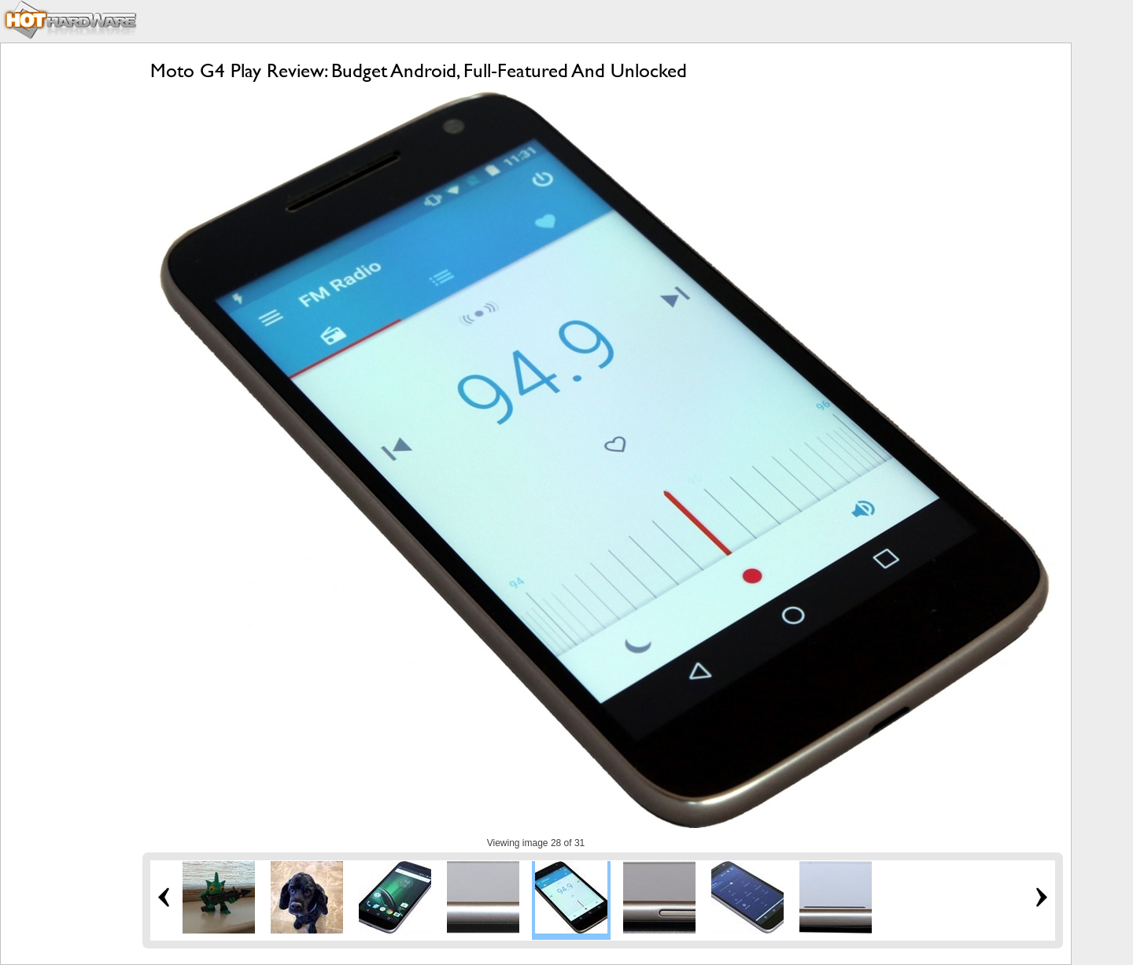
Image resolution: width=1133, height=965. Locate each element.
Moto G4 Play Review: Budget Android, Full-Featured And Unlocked (418, 70)
